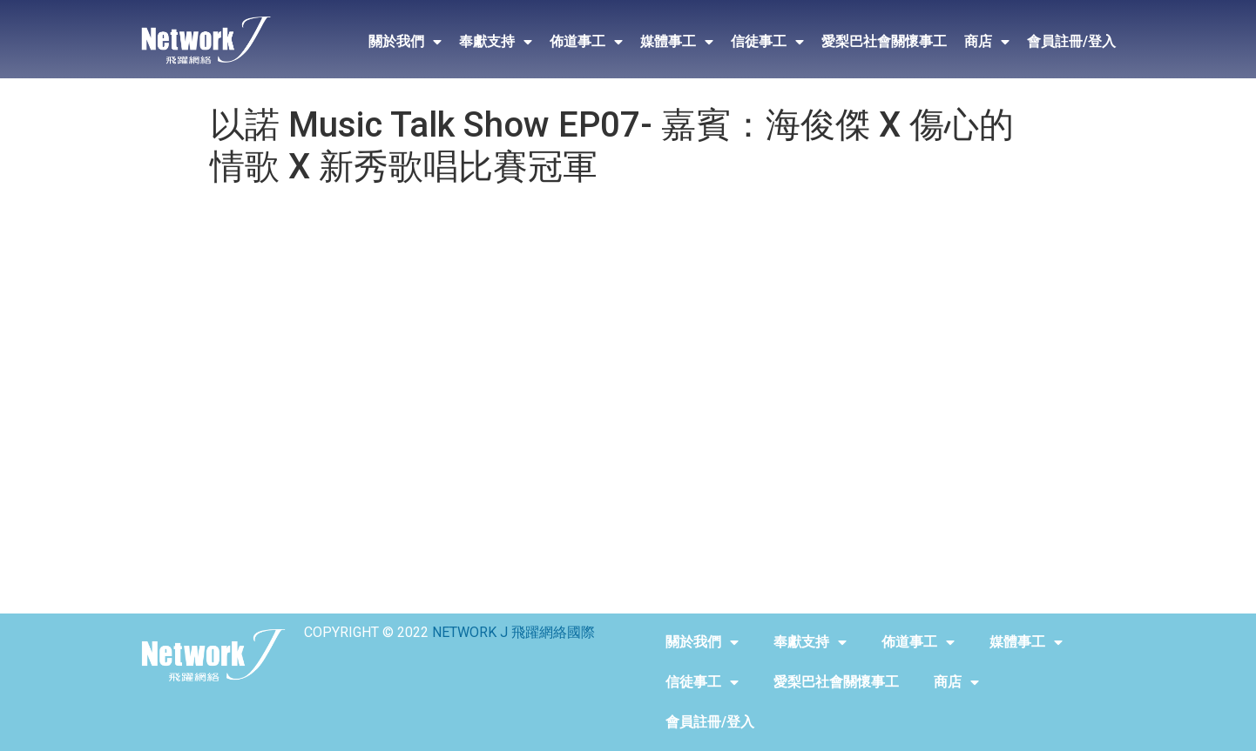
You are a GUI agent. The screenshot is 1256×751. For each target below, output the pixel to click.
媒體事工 (676, 41)
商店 (987, 41)
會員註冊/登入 (1071, 41)
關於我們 (405, 41)
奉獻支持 (495, 41)
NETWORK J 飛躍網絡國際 (513, 632)
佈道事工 (586, 41)
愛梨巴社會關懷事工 (884, 41)
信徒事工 (767, 41)
